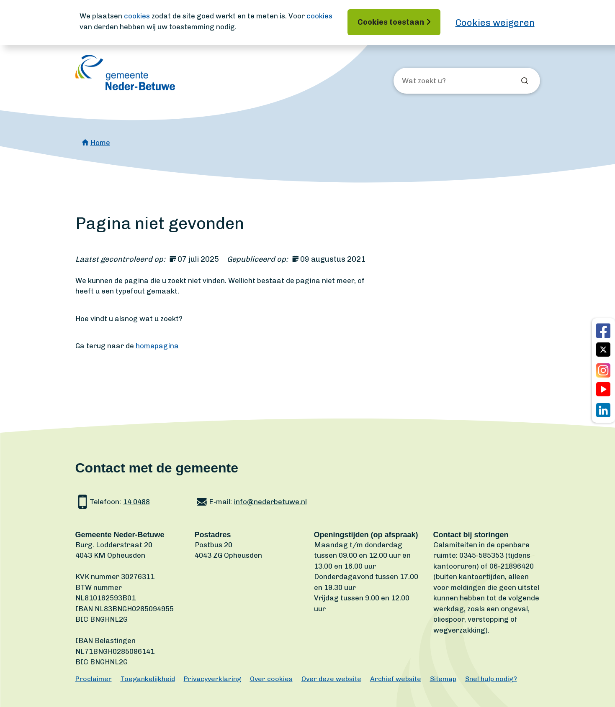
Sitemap (443, 679)
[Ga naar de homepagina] (125, 72)
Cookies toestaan (391, 22)
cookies (137, 16)
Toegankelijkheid (148, 679)
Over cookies (271, 679)
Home (100, 142)
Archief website (395, 679)
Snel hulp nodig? (491, 679)
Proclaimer (93, 679)
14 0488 (136, 502)
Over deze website (331, 679)
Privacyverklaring (212, 679)
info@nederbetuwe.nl (270, 502)
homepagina (157, 346)
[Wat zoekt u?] (447, 81)
